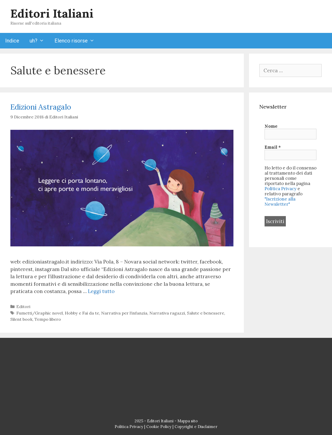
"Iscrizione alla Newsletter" (280, 201)
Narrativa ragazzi (167, 313)
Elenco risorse (77, 40)
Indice (12, 41)
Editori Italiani (51, 13)
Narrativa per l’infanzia (124, 313)
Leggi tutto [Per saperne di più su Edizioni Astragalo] (101, 291)
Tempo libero (47, 319)
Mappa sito (187, 420)
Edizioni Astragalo (40, 107)
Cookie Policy (158, 426)
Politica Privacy (280, 188)
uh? (39, 40)
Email (273, 147)
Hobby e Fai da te (82, 313)
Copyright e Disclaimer (196, 426)
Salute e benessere (205, 313)
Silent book (21, 319)
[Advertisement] (166, 379)
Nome (271, 126)
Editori (23, 306)
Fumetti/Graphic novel (39, 313)
